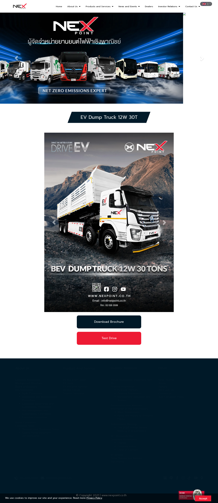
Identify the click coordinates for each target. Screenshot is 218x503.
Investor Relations (169, 6)
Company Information (27, 380)
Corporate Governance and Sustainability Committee (37, 405)
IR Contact (117, 455)
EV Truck (68, 383)
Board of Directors (26, 386)
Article (162, 383)
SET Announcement (122, 436)
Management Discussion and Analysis (134, 398)
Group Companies (25, 422)
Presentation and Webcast (126, 405)
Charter (122, 443)
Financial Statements (130, 393)
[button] (16, 58)
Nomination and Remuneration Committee (39, 398)
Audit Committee (32, 393)
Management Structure (28, 383)
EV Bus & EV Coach (74, 380)
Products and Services (99, 6)
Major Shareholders (128, 412)
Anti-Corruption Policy (171, 397)
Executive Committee (34, 417)
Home (59, 6)
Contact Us (192, 6)
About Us (74, 6)
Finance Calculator (73, 393)
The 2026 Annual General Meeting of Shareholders (132, 429)
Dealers (149, 6)
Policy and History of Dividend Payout (135, 417)
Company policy (127, 446)
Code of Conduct (128, 450)
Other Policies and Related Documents (126, 459)
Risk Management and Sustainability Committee (36, 412)
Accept (203, 498)
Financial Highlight (128, 390)
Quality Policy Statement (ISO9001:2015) (36, 434)
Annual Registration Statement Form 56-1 (131, 381)
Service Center (71, 390)
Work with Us (166, 390)
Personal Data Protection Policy (40, 429)
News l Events (166, 380)
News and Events (129, 6)
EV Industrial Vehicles (75, 386)
